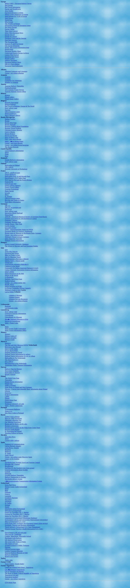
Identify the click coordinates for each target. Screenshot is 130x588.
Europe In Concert (11, 36)
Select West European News (14, 33)
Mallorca (8, 451)
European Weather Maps (13, 51)
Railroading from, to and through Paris (17, 176)
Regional (8, 306)
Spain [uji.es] (9, 455)
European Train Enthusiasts (14, 66)
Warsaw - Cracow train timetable (15, 389)
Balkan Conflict (10, 119)
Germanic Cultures (11, 220)
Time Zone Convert (11, 31)
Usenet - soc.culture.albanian (14, 73)
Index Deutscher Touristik (13, 239)
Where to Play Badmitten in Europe (16, 14)
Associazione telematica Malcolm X (16, 264)
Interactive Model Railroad (13, 213)
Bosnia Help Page (11, 123)
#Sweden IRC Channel (12, 464)
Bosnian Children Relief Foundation (16, 126)
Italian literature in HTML (13, 286)
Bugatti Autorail (10, 374)
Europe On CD (10, 35)
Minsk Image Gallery (12, 99)
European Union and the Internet (15, 38)
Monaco (7, 334)
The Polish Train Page (12, 378)
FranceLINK (9, 182)
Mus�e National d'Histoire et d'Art (16, 319)
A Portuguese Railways (12, 409)
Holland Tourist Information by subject (17, 354)
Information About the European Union (17, 25)
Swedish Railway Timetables (14, 475)
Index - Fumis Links (11, 323)
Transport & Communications (14, 444)
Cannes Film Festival (12, 55)
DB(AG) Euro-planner (12, 64)
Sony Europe (9, 18)
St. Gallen (8, 503)
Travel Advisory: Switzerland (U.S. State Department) (22, 527)
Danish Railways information (14, 160)
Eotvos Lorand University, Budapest (17, 244)
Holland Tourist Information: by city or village (20, 356)
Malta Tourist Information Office (15, 330)
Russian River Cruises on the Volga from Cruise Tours (22, 428)
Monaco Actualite (10, 338)
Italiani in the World (11, 275)
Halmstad (8, 473)
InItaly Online (9, 272)
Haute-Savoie (9, 191)
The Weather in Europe (12, 24)
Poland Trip (8, 383)
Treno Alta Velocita (11, 251)
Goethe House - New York (13, 224)
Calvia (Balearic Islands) (13, 446)
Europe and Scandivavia (13, 9)
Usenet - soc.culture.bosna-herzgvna (17, 145)
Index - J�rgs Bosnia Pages (14, 141)
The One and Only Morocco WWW (16, 345)
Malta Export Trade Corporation (15, 328)
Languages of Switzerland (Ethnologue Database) (21, 518)
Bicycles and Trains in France (14, 200)
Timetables (8, 380)
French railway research (13, 185)
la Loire (7, 193)
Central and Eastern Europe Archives (17, 53)
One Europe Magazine (12, 46)
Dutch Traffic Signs (11, 349)
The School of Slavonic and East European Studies (21, 246)
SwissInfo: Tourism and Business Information (20, 525)
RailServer (8, 209)
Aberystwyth (9, 534)
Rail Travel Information (12, 7)
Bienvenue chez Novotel (13, 347)
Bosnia (7, 121)
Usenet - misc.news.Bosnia (13, 143)
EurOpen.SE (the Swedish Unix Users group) (19, 468)
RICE (7, 195)
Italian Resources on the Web (14, 273)
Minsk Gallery (9, 97)
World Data (8, 20)
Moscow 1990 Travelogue (13, 418)
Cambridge (17, 534)
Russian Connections (12, 426)
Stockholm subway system (13, 479)
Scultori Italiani (10, 281)
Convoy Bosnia (10, 132)
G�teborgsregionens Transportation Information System (23, 481)
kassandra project (10, 228)
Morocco (8, 343)
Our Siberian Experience (13, 422)
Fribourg (8, 492)
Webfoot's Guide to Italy (13, 290)
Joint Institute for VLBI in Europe (16, 16)
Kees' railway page (11, 108)
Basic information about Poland (37, 389)
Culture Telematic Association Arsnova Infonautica (21, 270)
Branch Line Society (11, 556)
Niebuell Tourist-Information (14, 240)
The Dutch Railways (11, 360)
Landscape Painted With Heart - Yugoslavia (19, 567)
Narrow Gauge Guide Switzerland (16, 487)
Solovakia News (10, 437)
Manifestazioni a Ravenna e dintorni (17, 259)
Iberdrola (8, 450)
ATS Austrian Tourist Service (14, 90)
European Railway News (13, 62)
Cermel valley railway (12, 440)
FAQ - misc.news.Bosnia (13, 139)
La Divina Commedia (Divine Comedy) (18, 288)
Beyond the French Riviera (23, 180)
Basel (7, 488)
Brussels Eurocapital (11, 102)
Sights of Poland (10, 385)
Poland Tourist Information (14, 382)
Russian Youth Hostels (12, 429)
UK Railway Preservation (13, 540)
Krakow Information (11, 394)
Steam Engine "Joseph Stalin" (14, 564)
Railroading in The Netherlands (15, 358)
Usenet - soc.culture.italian (13, 283)
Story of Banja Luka (11, 137)
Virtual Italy (9, 262)
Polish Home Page (11, 400)
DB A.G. (8, 206)
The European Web (11, 42)
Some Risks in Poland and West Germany (18, 387)
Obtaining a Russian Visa (13, 420)
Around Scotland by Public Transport (17, 545)
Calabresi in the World (12, 266)
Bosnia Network (10, 124)
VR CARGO (9, 167)
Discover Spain (27, 457)
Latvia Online (9, 292)
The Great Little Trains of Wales (15, 542)
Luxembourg (9, 315)
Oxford (28, 536)
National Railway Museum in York (16, 553)
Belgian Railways (10, 113)
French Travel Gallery (12, 187)
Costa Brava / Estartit (12, 448)
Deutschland (9, 215)
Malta (7, 327)
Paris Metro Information (13, 202)
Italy (6, 250)
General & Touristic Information (15, 313)
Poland (7, 398)
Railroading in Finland (12, 165)
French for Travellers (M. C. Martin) (17, 512)
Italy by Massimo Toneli (13, 257)
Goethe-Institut (10, 226)
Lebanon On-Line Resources (18, 299)
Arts (24, 283)
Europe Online (9, 29)
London (7, 536)
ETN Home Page (10, 582)
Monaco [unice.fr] (11, 336)
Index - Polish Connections (14, 406)
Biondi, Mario (9, 284)
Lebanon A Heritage (15, 295)
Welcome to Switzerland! (13, 510)
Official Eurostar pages (12, 112)
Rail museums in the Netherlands (15, 363)
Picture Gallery (10, 58)
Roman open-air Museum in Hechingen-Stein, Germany (23, 233)
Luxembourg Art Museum (13, 317)
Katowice (8, 393)
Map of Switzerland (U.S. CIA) (15, 521)
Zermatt (7, 505)
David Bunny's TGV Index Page (15, 178)
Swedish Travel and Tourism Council (28, 462)
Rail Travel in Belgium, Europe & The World (19, 106)
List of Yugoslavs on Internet (14, 571)
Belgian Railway (10, 104)
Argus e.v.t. (8, 411)
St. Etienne (8, 196)
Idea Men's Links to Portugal (14, 413)
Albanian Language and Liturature (16, 71)
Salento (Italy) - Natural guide (14, 261)
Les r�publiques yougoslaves (15, 569)
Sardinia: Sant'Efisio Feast (13, 279)
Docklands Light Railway (13, 538)
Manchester (14, 536)
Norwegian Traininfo (12, 371)
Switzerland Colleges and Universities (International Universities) (26, 520)
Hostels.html (9, 49)
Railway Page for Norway (13, 369)
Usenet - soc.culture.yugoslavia (15, 579)
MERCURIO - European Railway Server (18, 3)
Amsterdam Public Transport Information (18, 365)
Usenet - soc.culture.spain (13, 457)
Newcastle (22, 536)
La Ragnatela (9, 277)
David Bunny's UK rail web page (15, 532)
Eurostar (7, 110)
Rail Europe (9, 5)
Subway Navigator (11, 60)
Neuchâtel (8, 499)
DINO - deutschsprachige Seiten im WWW (19, 229)
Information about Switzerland (15, 509)
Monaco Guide (10, 339)
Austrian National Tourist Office (15, 91)
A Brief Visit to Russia (12, 417)
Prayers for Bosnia (11, 135)
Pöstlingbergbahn (10, 88)
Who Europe (9, 22)
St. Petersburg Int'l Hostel (13, 431)
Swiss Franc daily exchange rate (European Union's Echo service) (26, 523)
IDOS (7, 152)
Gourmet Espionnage (12, 189)
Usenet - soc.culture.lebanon (18, 301)
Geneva (7, 494)
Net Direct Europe (11, 27)
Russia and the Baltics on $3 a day (16, 424)
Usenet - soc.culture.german (14, 235)
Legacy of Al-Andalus (12, 459)
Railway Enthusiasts (11, 554)
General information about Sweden (16, 470)
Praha (7, 154)
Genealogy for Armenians (13, 80)
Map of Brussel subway (12, 115)
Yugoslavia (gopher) (11, 577)
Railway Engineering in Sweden (15, 477)
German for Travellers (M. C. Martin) (17, 514)
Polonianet (8, 402)
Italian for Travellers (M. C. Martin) (16, 516)
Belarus (7, 95)
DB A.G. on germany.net (13, 207)
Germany (26, 237)
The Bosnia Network (11, 147)
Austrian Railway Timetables (14, 86)
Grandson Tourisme (11, 498)
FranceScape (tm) (10, 184)
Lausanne (8, 496)
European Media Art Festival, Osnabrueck (18, 231)
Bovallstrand (9, 466)
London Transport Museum (14, 551)
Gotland (7, 472)
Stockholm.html (10, 462)
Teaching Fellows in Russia (14, 433)
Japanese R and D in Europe (14, 44)
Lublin (7, 396)
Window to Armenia (11, 82)
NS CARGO (9, 361)
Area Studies (9, 11)
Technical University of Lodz (14, 404)
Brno (6, 156)
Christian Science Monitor (13, 130)
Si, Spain (8, 453)
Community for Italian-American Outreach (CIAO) (21, 268)
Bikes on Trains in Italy (12, 255)
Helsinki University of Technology (16, 169)
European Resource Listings (14, 13)
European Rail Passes (12, 57)
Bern (6, 490)
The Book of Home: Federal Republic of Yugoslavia (22, 573)
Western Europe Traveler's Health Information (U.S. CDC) (24, 529)
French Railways (10, 174)
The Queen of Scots (11, 543)
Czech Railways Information (14, 151)
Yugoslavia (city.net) (11, 575)
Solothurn (8, 501)
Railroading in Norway (12, 372)
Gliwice (7, 391)
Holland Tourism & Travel (13, 352)
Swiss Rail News (10, 485)
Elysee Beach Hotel (11, 350)
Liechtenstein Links (11, 308)
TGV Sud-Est (9, 180)
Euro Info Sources (11, 40)
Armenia (8, 77)
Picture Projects (10, 134)
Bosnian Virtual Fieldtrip (13, 128)
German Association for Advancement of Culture (21, 218)
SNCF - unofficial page (12, 173)
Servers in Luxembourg (12, 321)
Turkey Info (9, 560)
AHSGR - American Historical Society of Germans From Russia (26, 217)
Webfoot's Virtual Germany (14, 237)
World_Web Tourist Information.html (17, 47)
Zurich (7, 507)
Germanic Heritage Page (13, 222)
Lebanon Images (14, 297)
